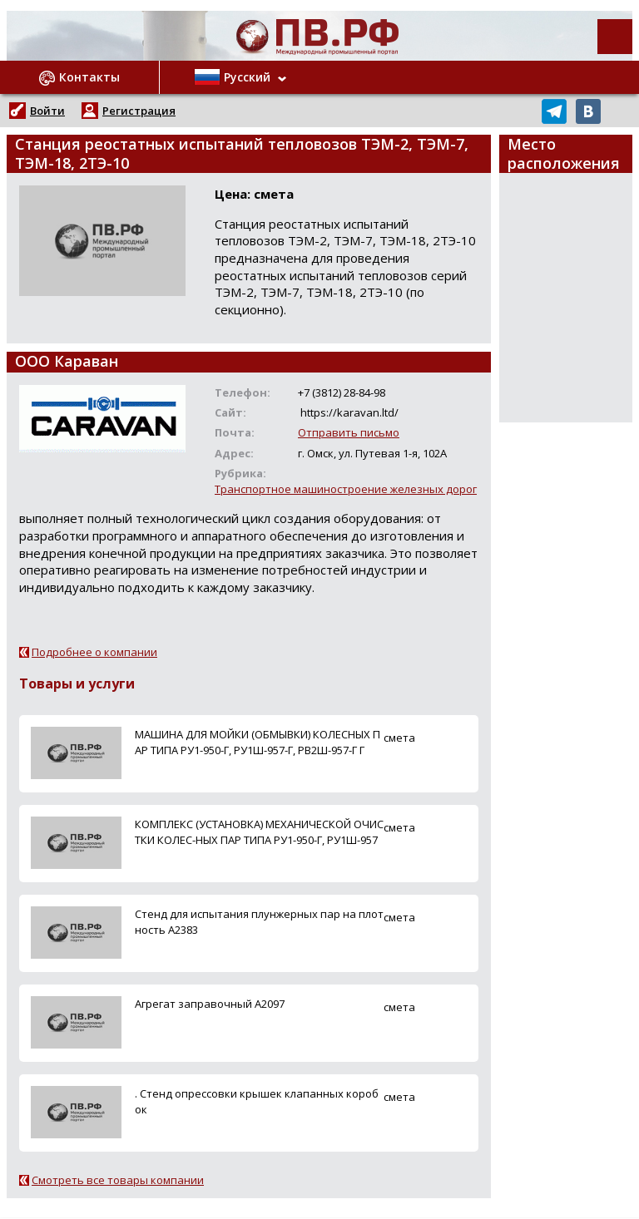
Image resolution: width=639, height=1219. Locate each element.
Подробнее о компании (94, 651)
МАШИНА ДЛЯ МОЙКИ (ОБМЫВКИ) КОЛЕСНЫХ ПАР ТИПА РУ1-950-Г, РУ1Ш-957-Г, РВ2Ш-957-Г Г (257, 742)
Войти (47, 110)
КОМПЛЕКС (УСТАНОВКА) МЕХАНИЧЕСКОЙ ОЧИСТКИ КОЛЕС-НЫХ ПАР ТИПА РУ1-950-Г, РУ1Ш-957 (259, 832)
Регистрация (139, 110)
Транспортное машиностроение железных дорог (346, 488)
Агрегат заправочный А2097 (210, 1003)
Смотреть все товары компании (118, 1179)
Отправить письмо (348, 432)
